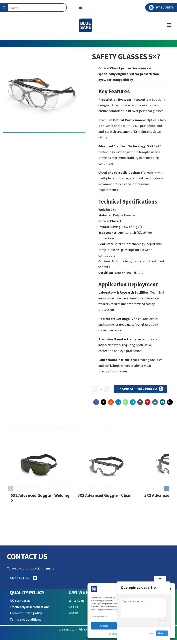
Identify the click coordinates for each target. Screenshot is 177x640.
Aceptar (104, 625)
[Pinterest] (147, 404)
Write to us (76, 600)
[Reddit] (111, 404)
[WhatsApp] (125, 404)
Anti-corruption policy (26, 613)
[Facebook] (96, 404)
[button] (170, 589)
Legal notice (66, 629)
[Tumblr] (140, 404)
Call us (73, 607)
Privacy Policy (87, 629)
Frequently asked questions (29, 607)
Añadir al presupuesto (137, 389)
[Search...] (33, 7)
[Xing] (162, 404)
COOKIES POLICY (116, 633)
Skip (151, 633)
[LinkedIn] (118, 404)
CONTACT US (23, 578)
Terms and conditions (25, 619)
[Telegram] (132, 404)
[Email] (169, 404)
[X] (103, 404)
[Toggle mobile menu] (169, 25)
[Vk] (155, 404)
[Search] (4, 7)
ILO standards (20, 601)
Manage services (100, 616)
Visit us (73, 613)
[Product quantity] (101, 389)
